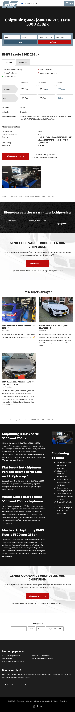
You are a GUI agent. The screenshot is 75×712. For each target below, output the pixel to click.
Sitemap (29, 701)
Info (20, 42)
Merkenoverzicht (19, 629)
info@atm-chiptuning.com (45, 658)
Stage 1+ (23, 62)
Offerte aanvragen (14, 156)
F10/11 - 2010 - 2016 (55, 629)
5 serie (40, 629)
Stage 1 (9, 62)
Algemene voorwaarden (42, 701)
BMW (31, 629)
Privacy (55, 701)
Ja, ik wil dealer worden (14, 685)
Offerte (53, 42)
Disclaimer (63, 701)
